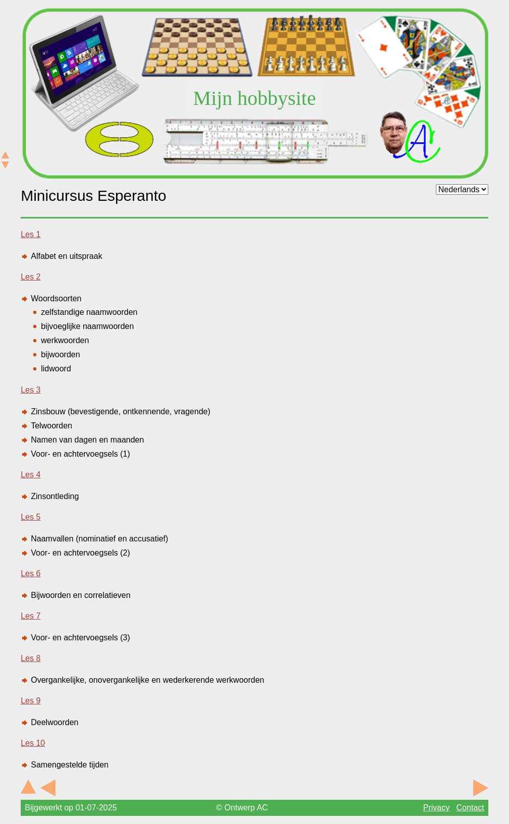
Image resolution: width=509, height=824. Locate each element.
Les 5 (30, 517)
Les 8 (30, 658)
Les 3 (30, 390)
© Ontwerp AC (242, 807)
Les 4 (30, 474)
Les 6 (30, 573)
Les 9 (30, 700)
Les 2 (30, 276)
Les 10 (33, 743)
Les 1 (30, 234)
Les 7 (30, 616)
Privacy (436, 807)
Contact (470, 807)
